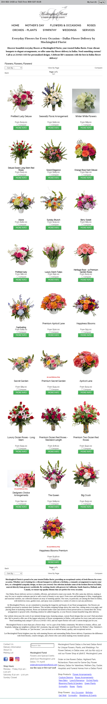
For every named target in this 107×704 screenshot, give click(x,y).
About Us (7, 650)
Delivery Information (12, 647)
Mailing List (8, 653)
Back (7, 73)
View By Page (53, 68)
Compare (98, 68)
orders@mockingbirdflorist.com (43, 665)
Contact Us (8, 644)
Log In (101, 2)
